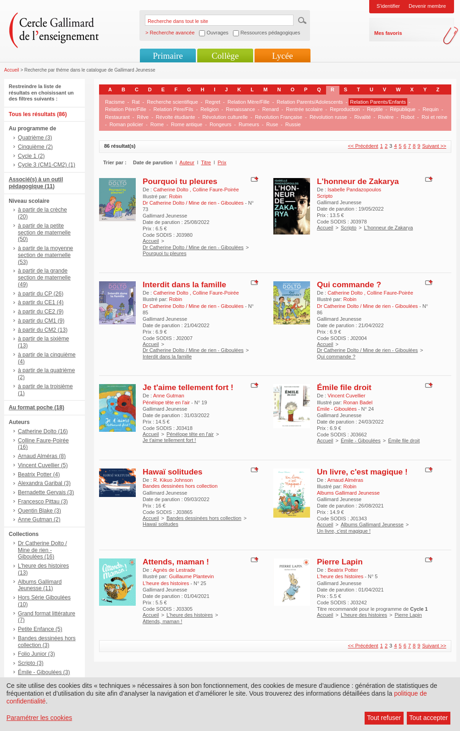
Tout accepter (428, 717)
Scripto (348, 227)
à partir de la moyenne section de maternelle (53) (45, 255)
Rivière (385, 117)
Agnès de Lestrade (174, 570)
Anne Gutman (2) (39, 519)
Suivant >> (434, 146)
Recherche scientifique (172, 102)
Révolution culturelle (225, 117)
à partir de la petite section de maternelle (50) (44, 233)
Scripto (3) (31, 663)
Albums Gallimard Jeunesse (372, 524)
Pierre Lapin (340, 561)
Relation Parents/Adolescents (310, 102)
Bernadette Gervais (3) (46, 492)
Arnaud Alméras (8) (42, 456)
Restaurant (117, 117)
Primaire (168, 56)
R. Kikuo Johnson (173, 480)
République (403, 109)
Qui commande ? (349, 284)
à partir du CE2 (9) (40, 311)
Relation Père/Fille (125, 109)
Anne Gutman (168, 395)
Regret (212, 102)
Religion (209, 109)
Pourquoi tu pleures (180, 181)
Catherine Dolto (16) (43, 431)
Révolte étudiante (175, 117)
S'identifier (388, 6)
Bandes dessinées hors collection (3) (47, 641)
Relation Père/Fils (174, 109)
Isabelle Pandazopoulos (354, 189)
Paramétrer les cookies (39, 717)
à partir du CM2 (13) (42, 330)
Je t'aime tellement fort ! (188, 387)
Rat (135, 102)
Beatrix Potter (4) (39, 474)
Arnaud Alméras (345, 480)
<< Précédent (363, 146)
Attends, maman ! (176, 561)
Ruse (272, 124)
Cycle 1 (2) (31, 156)
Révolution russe (328, 117)
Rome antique (187, 124)
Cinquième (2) (35, 147)
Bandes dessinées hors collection (203, 518)
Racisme (115, 102)
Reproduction (345, 109)
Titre (206, 162)
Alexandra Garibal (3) (44, 483)
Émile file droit (344, 387)
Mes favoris (388, 33)
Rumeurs (248, 124)
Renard (270, 109)
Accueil (11, 70)
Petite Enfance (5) (40, 629)
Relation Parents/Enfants (378, 102)
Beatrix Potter (342, 570)
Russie (293, 124)
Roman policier (126, 124)
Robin (175, 196)
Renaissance (240, 109)
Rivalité (363, 117)
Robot (407, 117)
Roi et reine (434, 117)
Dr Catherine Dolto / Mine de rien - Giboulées (193, 247)
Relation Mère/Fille (248, 102)
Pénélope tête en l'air (190, 434)
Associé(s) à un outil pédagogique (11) (36, 183)
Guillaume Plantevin (191, 576)
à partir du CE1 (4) (40, 302)
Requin (431, 109)
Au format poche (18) (36, 407)
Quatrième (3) (35, 137)
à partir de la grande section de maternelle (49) (44, 278)
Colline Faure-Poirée (216, 189)
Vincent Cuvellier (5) (43, 465)
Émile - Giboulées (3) (44, 672)
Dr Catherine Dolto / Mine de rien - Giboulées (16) (42, 550)
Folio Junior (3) (36, 654)
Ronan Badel (357, 402)
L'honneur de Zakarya (358, 181)
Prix (222, 162)
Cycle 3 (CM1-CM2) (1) (46, 165)
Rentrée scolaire (304, 109)
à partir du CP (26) (40, 293)
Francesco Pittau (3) (43, 501)
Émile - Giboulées (361, 440)
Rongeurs (221, 124)
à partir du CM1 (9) (41, 321)
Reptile (374, 109)
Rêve (143, 117)
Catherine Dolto (171, 189)
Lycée (282, 56)
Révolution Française (278, 117)
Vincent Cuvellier (346, 395)
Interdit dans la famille (184, 284)
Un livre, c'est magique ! (362, 471)
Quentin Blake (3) (39, 511)
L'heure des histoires (189, 615)
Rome (157, 124)
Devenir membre (427, 6)
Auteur (186, 162)
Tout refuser (384, 717)
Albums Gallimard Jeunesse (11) (39, 585)
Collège (224, 56)
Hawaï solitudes (172, 471)
